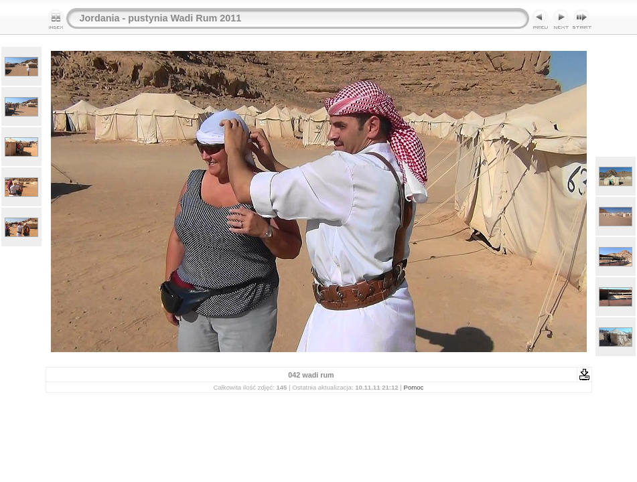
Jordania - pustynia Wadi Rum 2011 (161, 18)
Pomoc (414, 387)
